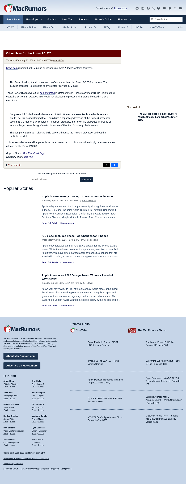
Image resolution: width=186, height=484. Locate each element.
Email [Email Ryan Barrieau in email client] (34, 433)
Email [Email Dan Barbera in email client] (5, 433)
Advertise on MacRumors (22, 364)
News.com (12, 68)
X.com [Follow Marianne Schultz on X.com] (41, 421)
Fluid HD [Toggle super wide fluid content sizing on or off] (49, 469)
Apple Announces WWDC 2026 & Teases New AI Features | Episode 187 (163, 380)
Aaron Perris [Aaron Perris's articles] (37, 439)
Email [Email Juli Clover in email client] (5, 397)
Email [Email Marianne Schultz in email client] (34, 421)
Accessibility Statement (13, 464)
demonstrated (47, 93)
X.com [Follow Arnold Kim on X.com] (12, 386)
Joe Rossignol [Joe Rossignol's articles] (38, 392)
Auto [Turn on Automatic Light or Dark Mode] (57, 469)
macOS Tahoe (157, 27)
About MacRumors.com (20, 355)
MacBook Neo (70, 27)
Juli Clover (88, 283)
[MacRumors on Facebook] (148, 8)
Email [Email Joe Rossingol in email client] (34, 397)
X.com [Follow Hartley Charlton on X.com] (12, 421)
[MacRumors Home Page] (25, 8)
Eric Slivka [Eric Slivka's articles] (36, 380)
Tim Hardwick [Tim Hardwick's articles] (38, 403)
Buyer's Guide (103, 19)
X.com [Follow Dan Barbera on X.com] (12, 433)
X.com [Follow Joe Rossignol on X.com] (41, 397)
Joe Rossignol (89, 200)
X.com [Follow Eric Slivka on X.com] (41, 386)
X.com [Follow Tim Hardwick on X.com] (41, 409)
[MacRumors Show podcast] (137, 8)
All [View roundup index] (180, 27)
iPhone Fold (49, 27)
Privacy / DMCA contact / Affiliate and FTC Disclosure (26, 459)
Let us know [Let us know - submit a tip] (120, 8)
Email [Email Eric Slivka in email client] (34, 386)
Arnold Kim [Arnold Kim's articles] (8, 380)
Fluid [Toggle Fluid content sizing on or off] (41, 469)
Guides (52, 19)
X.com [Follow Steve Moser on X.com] (12, 444)
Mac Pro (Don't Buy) (34, 153)
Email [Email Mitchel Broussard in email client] (5, 409)
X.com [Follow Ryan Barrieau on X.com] (41, 433)
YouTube (81, 329)
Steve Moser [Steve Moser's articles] (9, 439)
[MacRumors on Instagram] (142, 8)
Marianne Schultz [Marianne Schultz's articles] (39, 415)
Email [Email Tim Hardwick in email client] (34, 409)
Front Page (13, 19)
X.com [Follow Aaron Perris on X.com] (41, 444)
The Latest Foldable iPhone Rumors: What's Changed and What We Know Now (157, 117)
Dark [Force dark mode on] (68, 469)
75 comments (67, 223)
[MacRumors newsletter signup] (181, 8)
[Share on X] (106, 165)
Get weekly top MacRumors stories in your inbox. (62, 173)
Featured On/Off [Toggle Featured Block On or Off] (11, 469)
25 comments (67, 305)
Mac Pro (28, 156)
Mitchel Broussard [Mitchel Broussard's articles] (11, 403)
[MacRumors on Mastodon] (158, 8)
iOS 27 (10, 27)
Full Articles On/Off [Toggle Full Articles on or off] (29, 469)
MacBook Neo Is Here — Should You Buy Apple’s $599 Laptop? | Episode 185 (162, 418)
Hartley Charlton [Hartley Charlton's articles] (10, 415)
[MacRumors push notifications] (169, 8)
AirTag (107, 27)
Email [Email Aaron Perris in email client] (34, 444)
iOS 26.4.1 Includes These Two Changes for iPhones (78, 235)
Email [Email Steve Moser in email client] (5, 444)
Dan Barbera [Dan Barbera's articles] (9, 427)
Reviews (84, 19)
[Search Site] (166, 19)
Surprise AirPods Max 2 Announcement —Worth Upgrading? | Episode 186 (164, 399)
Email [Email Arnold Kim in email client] (5, 386)
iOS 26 (139, 27)
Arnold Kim (58, 60)
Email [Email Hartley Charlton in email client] (5, 421)
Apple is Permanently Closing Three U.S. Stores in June (81, 196)
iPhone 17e (90, 27)
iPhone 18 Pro (28, 27)
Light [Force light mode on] (63, 469)
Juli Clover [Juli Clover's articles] (8, 392)
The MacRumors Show (152, 329)
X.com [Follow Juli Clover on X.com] (12, 397)
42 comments (67, 262)
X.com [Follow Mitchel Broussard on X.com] (12, 409)
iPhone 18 (123, 27)
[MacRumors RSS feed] (175, 8)
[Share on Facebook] (114, 165)
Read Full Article (50, 223)
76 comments (14, 165)
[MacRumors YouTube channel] (164, 8)
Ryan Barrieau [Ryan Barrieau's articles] (38, 427)
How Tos (67, 19)
